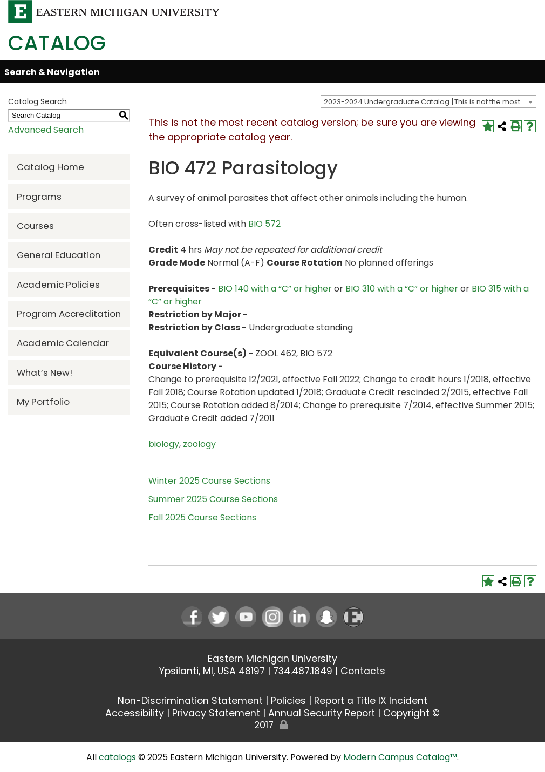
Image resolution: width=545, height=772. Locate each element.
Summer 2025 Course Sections (213, 499)
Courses (35, 225)
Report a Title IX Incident (370, 700)
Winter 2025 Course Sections (209, 481)
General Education (58, 254)
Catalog (57, 43)
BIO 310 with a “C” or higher (401, 288)
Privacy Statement (216, 713)
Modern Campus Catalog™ (400, 757)
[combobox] (428, 101)
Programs (39, 196)
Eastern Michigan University (272, 658)
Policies (288, 700)
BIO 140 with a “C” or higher (275, 288)
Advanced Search (46, 130)
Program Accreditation (69, 313)
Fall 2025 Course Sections (202, 517)
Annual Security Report (321, 713)
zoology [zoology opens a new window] (199, 444)
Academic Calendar (63, 342)
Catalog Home (50, 166)
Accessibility (134, 713)
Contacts (362, 671)
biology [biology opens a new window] (163, 444)
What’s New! (44, 372)
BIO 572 (264, 224)
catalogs (117, 757)
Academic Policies (58, 284)
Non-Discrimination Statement (190, 700)
